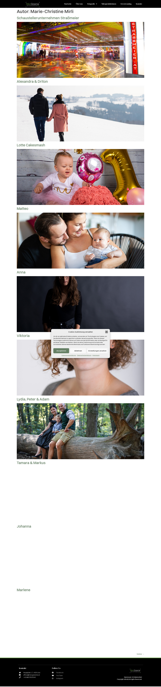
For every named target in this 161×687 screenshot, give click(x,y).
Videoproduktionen (109, 4)
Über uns (79, 4)
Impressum (96, 355)
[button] (106, 332)
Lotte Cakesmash (31, 145)
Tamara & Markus (31, 463)
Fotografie (92, 4)
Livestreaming (126, 4)
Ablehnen (78, 351)
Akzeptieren (61, 351)
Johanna (24, 527)
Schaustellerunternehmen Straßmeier (48, 18)
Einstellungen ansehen (97, 351)
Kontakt (139, 4)
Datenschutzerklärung (69, 355)
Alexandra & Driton (32, 82)
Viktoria (23, 336)
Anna (21, 273)
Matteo (22, 209)
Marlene (23, 590)
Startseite (67, 4)
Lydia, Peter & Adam (33, 400)
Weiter (140, 654)
